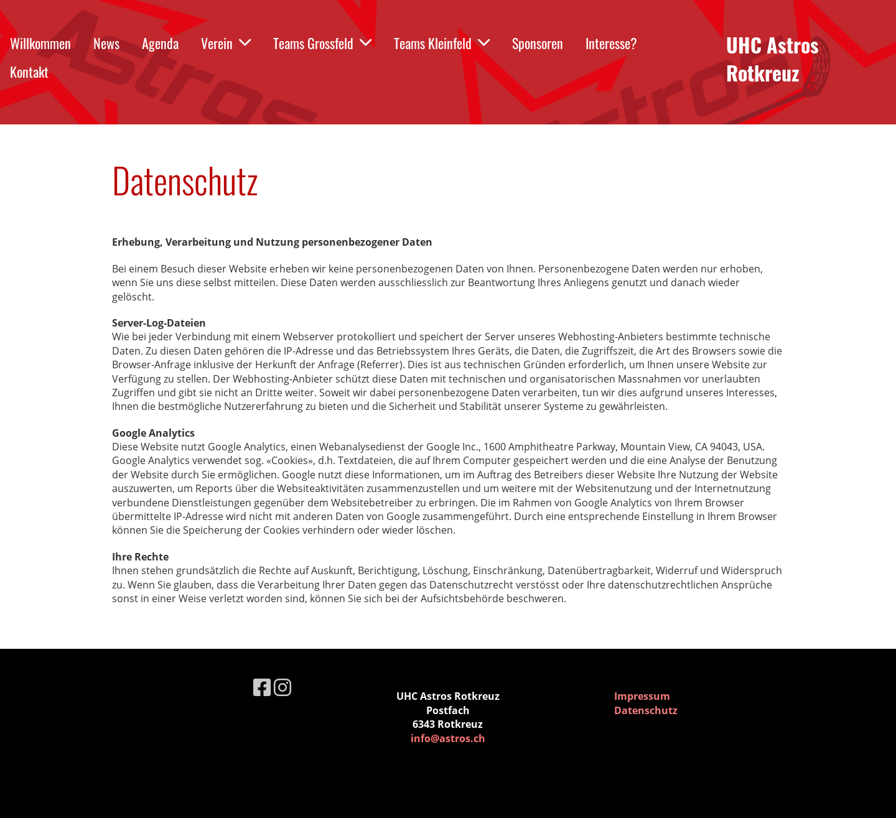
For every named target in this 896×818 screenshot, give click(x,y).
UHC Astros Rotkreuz (772, 59)
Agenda (160, 43)
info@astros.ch (448, 738)
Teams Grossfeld (322, 43)
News (106, 43)
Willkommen (40, 43)
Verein (226, 43)
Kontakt (29, 71)
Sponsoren (537, 43)
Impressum (642, 696)
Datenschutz (646, 710)
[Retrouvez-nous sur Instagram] (282, 687)
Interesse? (611, 43)
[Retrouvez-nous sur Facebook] (262, 687)
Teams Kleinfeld (442, 43)
